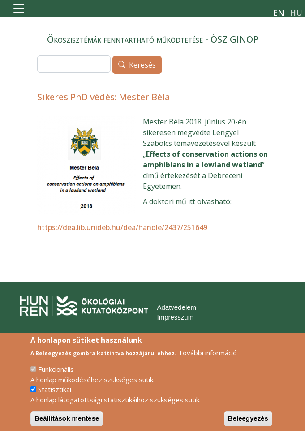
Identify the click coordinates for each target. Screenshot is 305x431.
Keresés (142, 65)
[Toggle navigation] (19, 8)
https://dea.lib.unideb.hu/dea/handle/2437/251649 (122, 227)
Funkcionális (56, 376)
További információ (207, 359)
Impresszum (175, 317)
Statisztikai (54, 396)
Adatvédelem (177, 307)
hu (296, 12)
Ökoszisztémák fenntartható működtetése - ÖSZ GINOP (152, 39)
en (278, 12)
